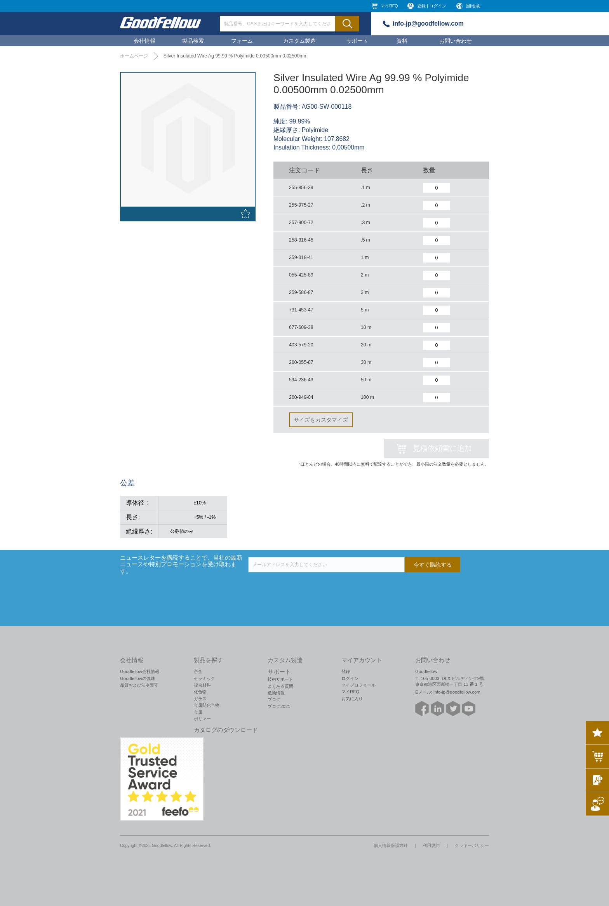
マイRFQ (389, 5)
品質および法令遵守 (139, 685)
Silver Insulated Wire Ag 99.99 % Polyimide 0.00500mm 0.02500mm (236, 56)
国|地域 (473, 5)
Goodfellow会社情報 (139, 671)
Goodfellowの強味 (137, 678)
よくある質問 (280, 686)
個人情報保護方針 (391, 845)
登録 (345, 671)
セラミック (204, 678)
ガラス (200, 698)
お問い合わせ (455, 41)
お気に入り (352, 698)
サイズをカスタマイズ (321, 420)
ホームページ (134, 56)
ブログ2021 (279, 706)
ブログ (274, 699)
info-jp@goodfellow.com (428, 23)
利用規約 (431, 845)
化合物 (200, 691)
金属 (198, 712)
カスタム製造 (299, 41)
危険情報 (276, 692)
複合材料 (202, 685)
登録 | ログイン (431, 5)
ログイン (349, 678)
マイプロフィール (358, 685)
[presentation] (307, 587)
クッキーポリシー (472, 845)
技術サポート (280, 679)
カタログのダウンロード (226, 730)
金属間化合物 (206, 705)
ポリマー (202, 718)
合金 (198, 671)
